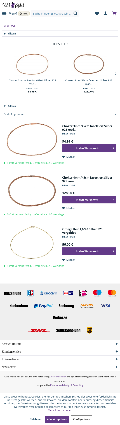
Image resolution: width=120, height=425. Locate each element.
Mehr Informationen (60, 410)
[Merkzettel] (96, 13)
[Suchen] (75, 13)
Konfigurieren (81, 419)
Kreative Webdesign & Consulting (66, 385)
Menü (9, 13)
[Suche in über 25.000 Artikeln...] (55, 13)
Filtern (10, 33)
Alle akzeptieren (57, 419)
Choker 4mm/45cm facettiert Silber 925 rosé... (88, 82)
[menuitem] (9, 13)
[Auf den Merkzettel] (69, 157)
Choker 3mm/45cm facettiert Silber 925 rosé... (32, 82)
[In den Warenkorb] (89, 148)
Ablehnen (35, 419)
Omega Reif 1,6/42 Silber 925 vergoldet (82, 230)
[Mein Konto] (105, 13)
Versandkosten (58, 376)
